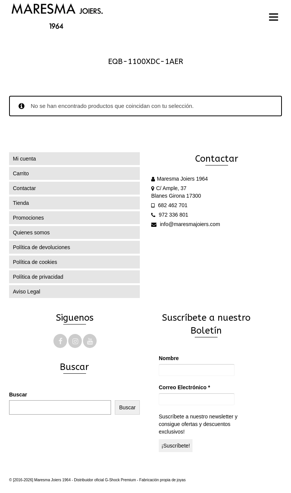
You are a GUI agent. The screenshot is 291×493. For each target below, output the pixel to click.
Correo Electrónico (184, 387)
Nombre (169, 358)
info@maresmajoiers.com (185, 224)
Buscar (18, 395)
